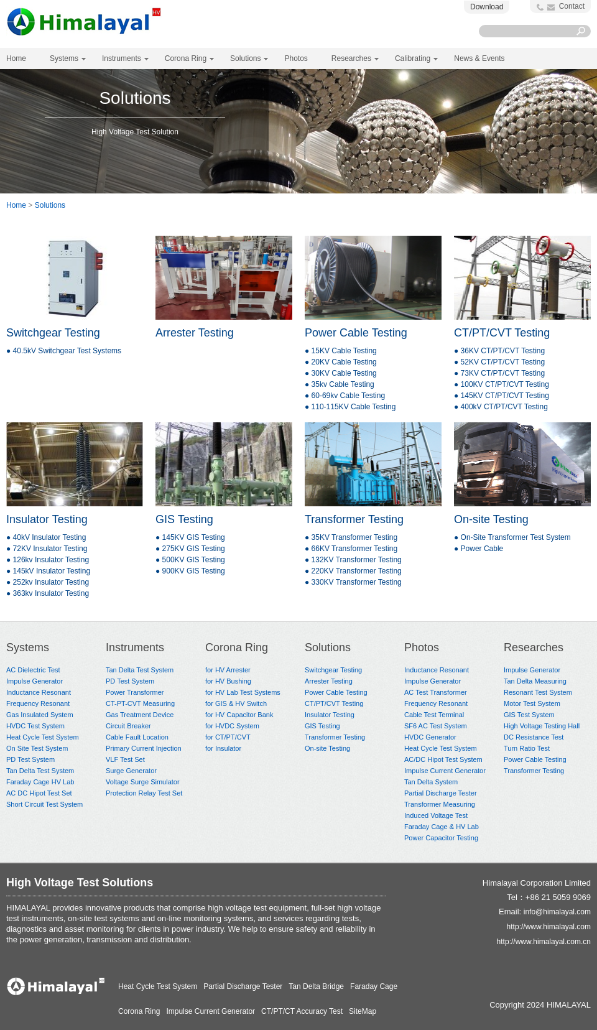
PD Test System (30, 759)
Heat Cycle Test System (42, 737)
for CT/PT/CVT (228, 737)
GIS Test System (529, 714)
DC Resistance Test (533, 737)
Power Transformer (135, 692)
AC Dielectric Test (33, 670)
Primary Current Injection (144, 748)
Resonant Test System (538, 692)
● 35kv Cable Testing (339, 384)
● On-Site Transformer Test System (512, 537)
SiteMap (362, 1011)
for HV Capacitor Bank (239, 714)
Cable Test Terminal (434, 714)
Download (486, 6)
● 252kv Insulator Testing (47, 582)
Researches (533, 647)
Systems (27, 647)
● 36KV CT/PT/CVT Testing (499, 350)
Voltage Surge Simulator (143, 782)
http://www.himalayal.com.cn (544, 941)
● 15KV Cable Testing (341, 350)
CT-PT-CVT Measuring (140, 703)
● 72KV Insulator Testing (46, 548)
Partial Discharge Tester (440, 793)
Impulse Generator (34, 681)
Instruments (135, 647)
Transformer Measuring (439, 804)
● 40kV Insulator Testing (46, 537)
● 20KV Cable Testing (341, 362)
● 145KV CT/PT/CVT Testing (501, 395)
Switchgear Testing (53, 333)
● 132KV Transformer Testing (353, 559)
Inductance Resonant (38, 692)
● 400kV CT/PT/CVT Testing (501, 406)
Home (16, 58)
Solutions (50, 205)
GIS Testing (184, 519)
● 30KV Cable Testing (341, 373)
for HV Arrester (228, 670)
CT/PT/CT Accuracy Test (302, 1011)
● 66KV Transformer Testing (351, 548)
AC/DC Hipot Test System (443, 759)
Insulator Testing (47, 519)
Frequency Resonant (38, 703)
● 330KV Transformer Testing (353, 582)
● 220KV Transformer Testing (353, 571)
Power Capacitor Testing (441, 838)
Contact (572, 6)
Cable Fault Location (137, 737)
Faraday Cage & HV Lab (441, 826)
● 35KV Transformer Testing (351, 537)
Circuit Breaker (128, 726)
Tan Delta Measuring (535, 681)
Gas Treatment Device (140, 714)
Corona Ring (236, 647)
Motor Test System (532, 703)
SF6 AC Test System (435, 726)
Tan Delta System (431, 782)
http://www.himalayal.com (549, 926)
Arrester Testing (194, 333)
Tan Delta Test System (40, 770)
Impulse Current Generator (445, 770)
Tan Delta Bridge (316, 986)
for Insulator (223, 748)
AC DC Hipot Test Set (39, 793)
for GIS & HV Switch (236, 703)
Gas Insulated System (39, 714)
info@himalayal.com (557, 911)
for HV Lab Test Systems (242, 692)
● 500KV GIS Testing (190, 559)
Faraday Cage (373, 986)
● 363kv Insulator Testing (47, 593)
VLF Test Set (125, 759)
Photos (421, 647)
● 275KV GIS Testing (190, 548)
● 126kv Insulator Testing (47, 559)
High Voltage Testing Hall (542, 726)
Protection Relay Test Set (144, 793)
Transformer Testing (354, 519)
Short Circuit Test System (44, 804)
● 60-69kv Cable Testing (345, 395)
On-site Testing (491, 519)
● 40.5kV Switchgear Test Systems (63, 350)
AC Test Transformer (435, 692)
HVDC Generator (430, 737)
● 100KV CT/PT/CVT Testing (501, 384)
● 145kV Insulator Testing (48, 571)
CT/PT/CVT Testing (502, 333)
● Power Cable (478, 548)
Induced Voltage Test (436, 815)
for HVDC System (232, 726)
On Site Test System (37, 748)
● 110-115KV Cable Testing (350, 406)
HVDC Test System (35, 726)
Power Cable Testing (356, 333)
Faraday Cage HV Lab (40, 782)
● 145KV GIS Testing (190, 537)
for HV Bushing (228, 681)
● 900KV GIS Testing (190, 571)
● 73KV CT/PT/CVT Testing (499, 373)
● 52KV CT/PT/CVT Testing (499, 362)
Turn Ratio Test (527, 748)
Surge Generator (131, 770)
